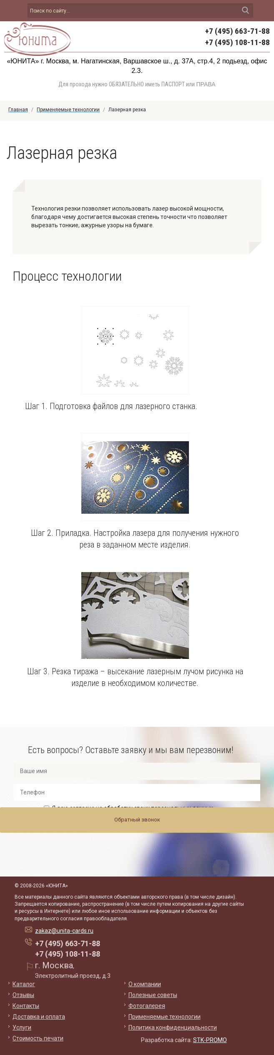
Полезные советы (152, 995)
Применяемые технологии (164, 1016)
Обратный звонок (137, 819)
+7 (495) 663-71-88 (237, 31)
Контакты (26, 1005)
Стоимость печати (38, 1038)
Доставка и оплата (39, 1016)
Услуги (22, 1027)
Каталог (24, 984)
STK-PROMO (210, 1040)
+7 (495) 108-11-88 (237, 42)
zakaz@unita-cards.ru (64, 930)
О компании (144, 984)
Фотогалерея (146, 1005)
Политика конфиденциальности (172, 1027)
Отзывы (23, 995)
